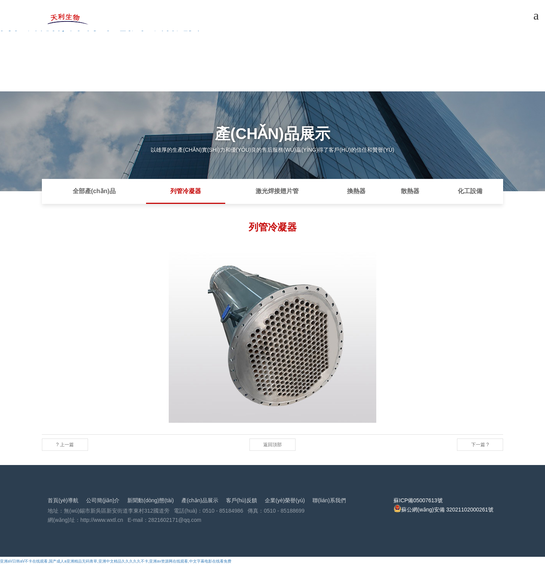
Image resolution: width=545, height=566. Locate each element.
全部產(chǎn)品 (94, 191)
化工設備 (470, 191)
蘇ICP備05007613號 (418, 500)
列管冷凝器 (185, 191)
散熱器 (410, 191)
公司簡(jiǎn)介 (103, 500)
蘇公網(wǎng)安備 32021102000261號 (443, 509)
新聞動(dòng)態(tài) (150, 500)
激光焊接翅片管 (277, 191)
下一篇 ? (480, 444)
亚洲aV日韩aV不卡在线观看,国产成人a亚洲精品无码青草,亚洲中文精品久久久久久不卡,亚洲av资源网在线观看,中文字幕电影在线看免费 (115, 561)
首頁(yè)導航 (63, 500)
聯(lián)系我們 (329, 500)
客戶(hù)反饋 (241, 500)
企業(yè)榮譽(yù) (285, 500)
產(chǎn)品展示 (199, 500)
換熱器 (356, 191)
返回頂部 (272, 444)
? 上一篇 (65, 444)
